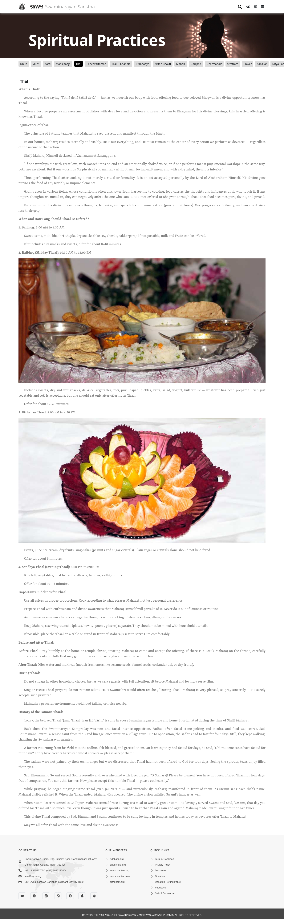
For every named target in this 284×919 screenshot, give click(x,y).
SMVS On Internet (165, 893)
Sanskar (262, 64)
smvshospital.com (120, 876)
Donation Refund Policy (168, 881)
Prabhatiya (142, 64)
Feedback (160, 887)
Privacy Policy (162, 864)
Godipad (195, 64)
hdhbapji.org (117, 859)
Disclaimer (161, 870)
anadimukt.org (118, 864)
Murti (35, 64)
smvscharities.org (119, 870)
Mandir (180, 64)
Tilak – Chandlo (121, 64)
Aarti (48, 64)
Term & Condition (164, 859)
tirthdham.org (117, 881)
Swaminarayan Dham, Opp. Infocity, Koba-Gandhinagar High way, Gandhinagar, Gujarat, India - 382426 (61, 862)
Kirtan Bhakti (163, 64)
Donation (160, 876)
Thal (78, 64)
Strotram (232, 64)
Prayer (248, 64)
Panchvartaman (96, 64)
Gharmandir (214, 64)
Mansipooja (63, 64)
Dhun (23, 64)
